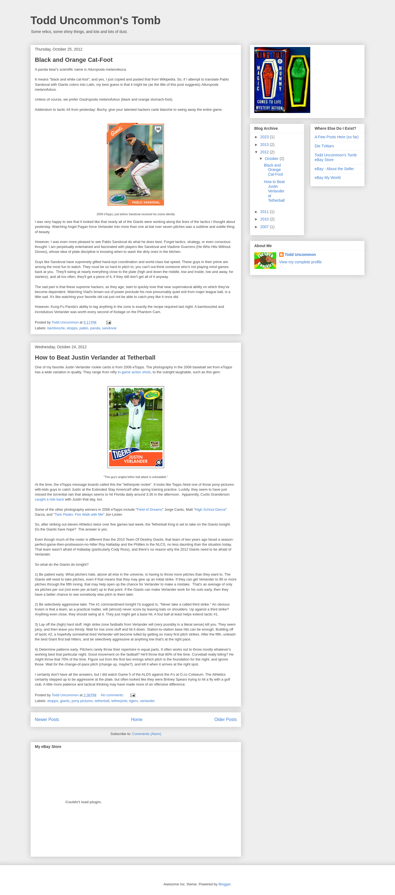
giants (65, 701)
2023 (265, 137)
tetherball (102, 701)
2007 (265, 227)
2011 (265, 211)
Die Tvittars (324, 146)
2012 (265, 152)
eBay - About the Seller (334, 169)
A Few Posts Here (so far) (337, 137)
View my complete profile (300, 262)
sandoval (109, 328)
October (272, 158)
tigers (133, 701)
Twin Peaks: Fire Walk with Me (79, 514)
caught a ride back (49, 499)
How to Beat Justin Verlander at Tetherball (95, 357)
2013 (265, 144)
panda (95, 328)
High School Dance (210, 509)
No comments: (113, 695)
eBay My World (328, 177)
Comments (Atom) (146, 734)
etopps (72, 328)
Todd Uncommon (300, 254)
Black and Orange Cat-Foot (74, 59)
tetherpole (119, 701)
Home (137, 719)
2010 (265, 219)
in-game (124, 372)
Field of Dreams (149, 509)
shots (146, 372)
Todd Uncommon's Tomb (95, 20)
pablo (84, 328)
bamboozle (56, 328)
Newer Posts (47, 719)
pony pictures (82, 701)
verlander (147, 701)
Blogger (224, 884)
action (136, 372)
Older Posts (226, 719)
